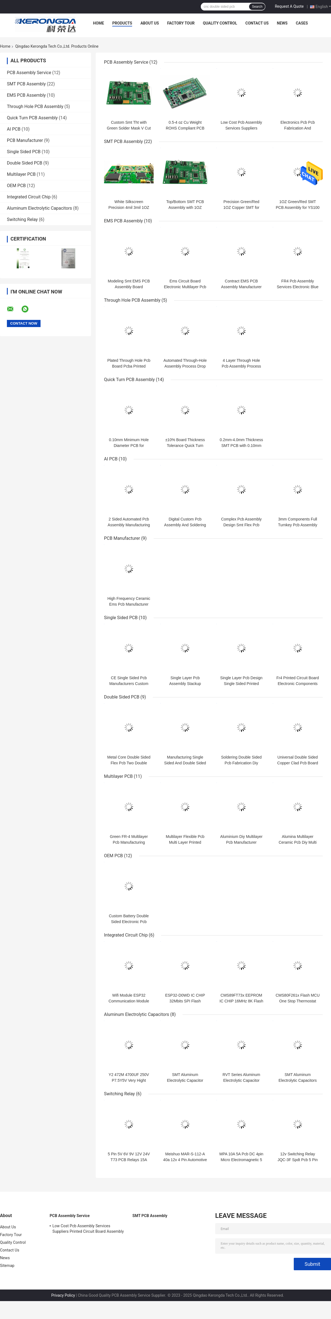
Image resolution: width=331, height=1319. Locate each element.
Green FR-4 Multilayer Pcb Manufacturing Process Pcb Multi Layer (129, 842)
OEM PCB (16, 185)
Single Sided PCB (24, 151)
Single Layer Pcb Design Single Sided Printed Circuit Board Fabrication (241, 684)
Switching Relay (22, 219)
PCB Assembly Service (29, 72)
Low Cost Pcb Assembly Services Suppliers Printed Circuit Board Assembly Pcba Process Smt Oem (88, 1229)
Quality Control (220, 23)
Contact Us (256, 23)
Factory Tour (181, 23)
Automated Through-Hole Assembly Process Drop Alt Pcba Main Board (185, 366)
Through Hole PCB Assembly (35, 106)
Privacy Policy (63, 1295)
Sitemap (7, 1265)
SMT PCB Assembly (26, 84)
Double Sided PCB (24, 163)
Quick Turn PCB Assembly (32, 117)
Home (98, 23)
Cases (302, 23)
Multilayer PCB (21, 174)
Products (122, 23)
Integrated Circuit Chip (28, 196)
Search (257, 7)
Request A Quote (289, 6)
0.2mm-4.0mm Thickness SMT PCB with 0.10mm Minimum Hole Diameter (241, 446)
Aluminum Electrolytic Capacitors (39, 208)
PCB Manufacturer (25, 140)
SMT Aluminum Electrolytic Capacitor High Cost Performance (185, 1080)
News (282, 23)
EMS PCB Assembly (26, 95)
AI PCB (13, 129)
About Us (149, 23)
